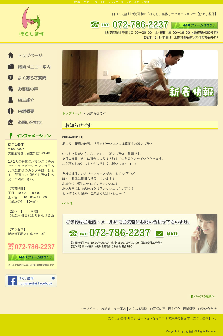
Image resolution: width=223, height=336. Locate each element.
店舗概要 (189, 309)
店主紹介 (174, 309)
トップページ (71, 113)
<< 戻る (67, 203)
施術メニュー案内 (113, 309)
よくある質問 (138, 309)
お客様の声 (157, 309)
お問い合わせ (207, 309)
